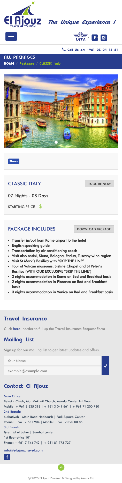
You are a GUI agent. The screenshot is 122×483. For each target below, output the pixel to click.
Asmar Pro (87, 478)
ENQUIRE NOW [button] (99, 184)
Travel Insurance (25, 319)
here (16, 329)
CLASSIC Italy (50, 63)
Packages (26, 63)
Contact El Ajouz (26, 386)
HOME (9, 63)
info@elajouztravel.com (23, 450)
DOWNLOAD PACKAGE (94, 229)
